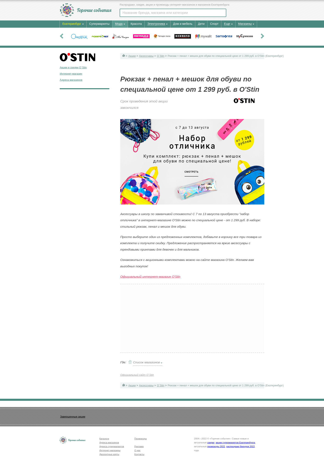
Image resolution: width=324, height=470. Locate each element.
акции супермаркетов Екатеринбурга (235, 442)
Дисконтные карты (109, 454)
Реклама (139, 446)
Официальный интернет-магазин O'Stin (150, 276)
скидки (210, 442)
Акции (132, 55)
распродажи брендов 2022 (240, 446)
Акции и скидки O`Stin (73, 67)
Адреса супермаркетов (111, 446)
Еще (227, 23)
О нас (137, 450)
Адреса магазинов (71, 79)
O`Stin (160, 55)
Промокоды (140, 438)
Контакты (139, 454)
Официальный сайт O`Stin (137, 374)
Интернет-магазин (71, 73)
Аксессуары (146, 55)
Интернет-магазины (109, 450)
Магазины (245, 23)
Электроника (156, 23)
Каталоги (104, 438)
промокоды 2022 (216, 446)
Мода (119, 23)
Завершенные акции (72, 416)
